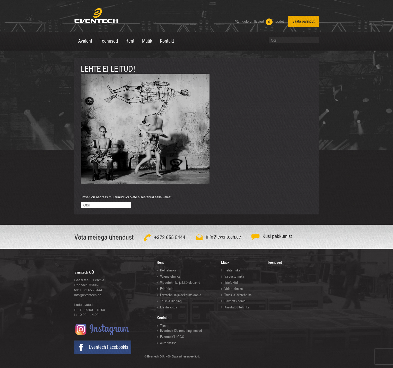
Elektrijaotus (168, 307)
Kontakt (163, 318)
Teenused (274, 262)
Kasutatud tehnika (236, 307)
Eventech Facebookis (108, 347)
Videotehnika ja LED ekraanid (180, 282)
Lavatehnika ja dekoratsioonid (180, 294)
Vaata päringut (303, 21)
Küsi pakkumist (277, 236)
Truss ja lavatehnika (237, 294)
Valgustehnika (170, 276)
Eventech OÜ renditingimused (181, 330)
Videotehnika (233, 288)
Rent (160, 262)
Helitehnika (168, 270)
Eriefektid (166, 288)
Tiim (163, 325)
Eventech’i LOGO (172, 336)
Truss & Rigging (171, 301)
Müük (225, 262)
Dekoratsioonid (235, 301)
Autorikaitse (168, 343)
